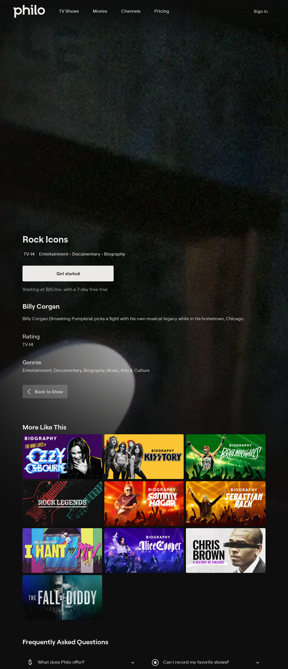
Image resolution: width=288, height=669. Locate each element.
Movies (100, 11)
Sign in (261, 11)
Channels (130, 11)
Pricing (161, 11)
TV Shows (69, 11)
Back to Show (44, 391)
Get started (68, 273)
